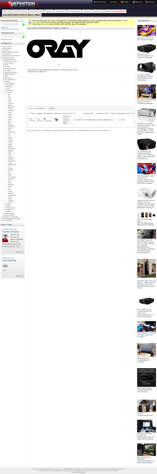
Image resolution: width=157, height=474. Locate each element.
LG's (151, 179)
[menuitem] (101, 2)
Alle (9, 94)
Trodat (10, 191)
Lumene (10, 143)
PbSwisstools (12, 161)
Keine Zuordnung (9, 215)
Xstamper (10, 200)
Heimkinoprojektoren (144, 461)
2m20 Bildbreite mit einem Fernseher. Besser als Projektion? (146, 335)
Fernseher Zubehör (10, 68)
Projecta (10, 168)
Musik (6, 76)
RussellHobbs (12, 177)
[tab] (37, 108)
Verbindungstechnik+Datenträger (12, 218)
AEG (9, 97)
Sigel (9, 182)
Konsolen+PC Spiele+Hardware (11, 55)
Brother (10, 108)
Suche (14, 11)
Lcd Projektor (10, 90)
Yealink (10, 202)
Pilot (9, 166)
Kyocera (10, 137)
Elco (9, 123)
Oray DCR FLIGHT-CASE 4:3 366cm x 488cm (21, 15)
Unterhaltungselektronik (9, 59)
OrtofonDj (10, 157)
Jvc (9, 135)
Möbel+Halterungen (10, 74)
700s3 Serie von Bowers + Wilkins (146, 281)
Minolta (10, 146)
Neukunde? (4, 27)
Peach (10, 162)
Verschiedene (12, 195)
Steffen (10, 186)
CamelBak (11, 110)
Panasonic (11, 159)
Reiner (10, 173)
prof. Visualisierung (10, 79)
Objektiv (8, 204)
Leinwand (9, 92)
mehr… (18, 246)
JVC (138, 151)
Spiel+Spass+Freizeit (8, 57)
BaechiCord (11, 106)
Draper (10, 117)
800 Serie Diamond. (144, 391)
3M (9, 96)
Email (18, 252)
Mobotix (10, 152)
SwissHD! (140, 362)
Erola (9, 130)
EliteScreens (11, 126)
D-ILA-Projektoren (148, 155)
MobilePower (11, 148)
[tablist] (81, 117)
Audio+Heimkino (7, 48)
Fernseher (23, 11)
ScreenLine (11, 179)
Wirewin (10, 198)
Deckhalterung (10, 83)
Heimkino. (150, 439)
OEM (9, 153)
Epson (10, 128)
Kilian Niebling (9, 261)
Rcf (9, 171)
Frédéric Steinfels (10, 232)
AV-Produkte (6, 50)
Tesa (9, 189)
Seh (9, 180)
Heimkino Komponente (11, 72)
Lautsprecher (60, 11)
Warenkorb (97, 11)
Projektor (8, 206)
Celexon (10, 114)
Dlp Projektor (10, 85)
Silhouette (11, 184)
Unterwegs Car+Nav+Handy (10, 217)
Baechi (10, 105)
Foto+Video (8, 70)
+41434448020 (68, 469)
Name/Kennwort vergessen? (10, 29)
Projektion (49, 11)
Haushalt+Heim (7, 54)
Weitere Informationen (78, 472)
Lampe (8, 88)
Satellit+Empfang (9, 213)
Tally (9, 188)
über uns (6, 11)
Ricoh (9, 175)
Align (9, 99)
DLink (9, 115)
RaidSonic (11, 170)
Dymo (9, 121)
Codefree (86, 11)
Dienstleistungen (74, 11)
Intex (9, 134)
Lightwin (10, 141)
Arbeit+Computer (7, 46)
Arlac (9, 101)
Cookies (57, 470)
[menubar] (125, 2)
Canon (10, 112)
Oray (9, 155)
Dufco (9, 119)
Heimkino (33, 11)
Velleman (10, 193)
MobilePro (11, 150)
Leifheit (10, 139)
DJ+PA (6, 65)
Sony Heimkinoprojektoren (144, 55)
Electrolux (11, 125)
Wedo (9, 197)
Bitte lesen (44, 24)
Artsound (10, 103)
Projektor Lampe (10, 207)
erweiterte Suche (6, 39)
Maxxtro (10, 144)
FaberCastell (11, 132)
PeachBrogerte (12, 164)
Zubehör (8, 211)
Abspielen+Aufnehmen (11, 61)
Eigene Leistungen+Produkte (11, 52)
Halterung (9, 87)
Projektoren (9, 209)
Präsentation (8, 77)
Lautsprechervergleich (145, 415)
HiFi (41, 11)
